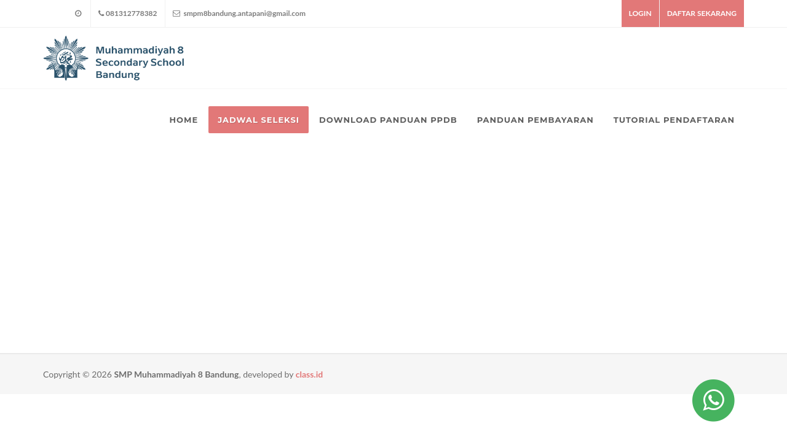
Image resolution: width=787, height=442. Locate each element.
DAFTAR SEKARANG (702, 13)
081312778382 (127, 13)
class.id (309, 374)
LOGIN (640, 13)
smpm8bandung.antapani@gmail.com (239, 13)
